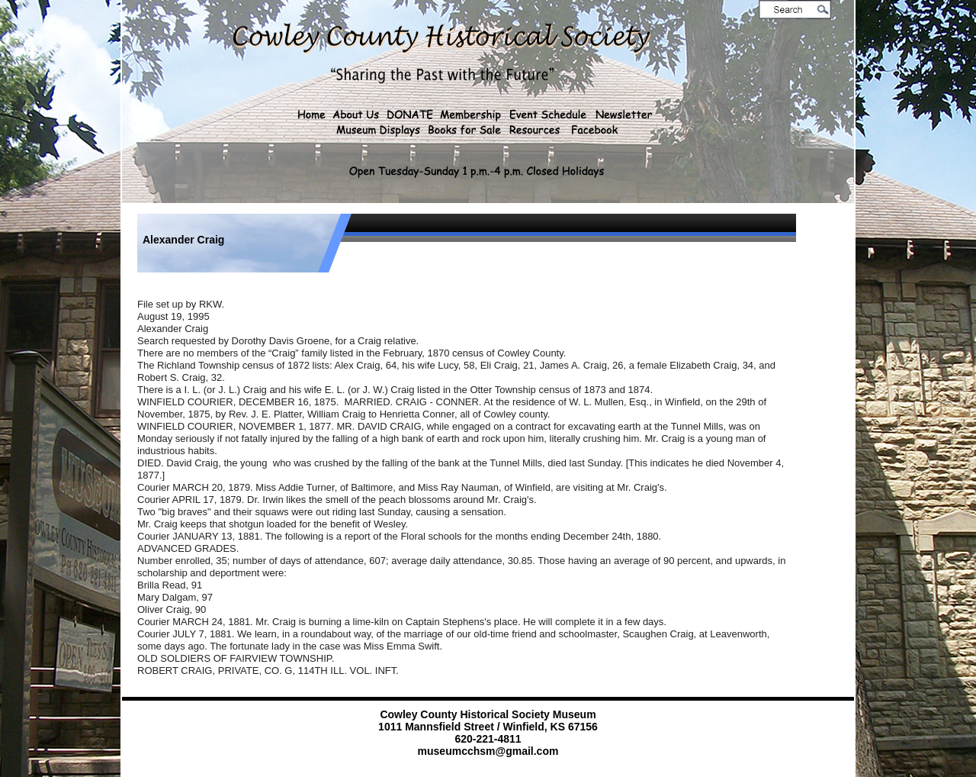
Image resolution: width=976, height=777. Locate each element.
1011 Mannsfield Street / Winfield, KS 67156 (488, 727)
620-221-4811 (487, 739)
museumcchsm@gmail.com (488, 751)
